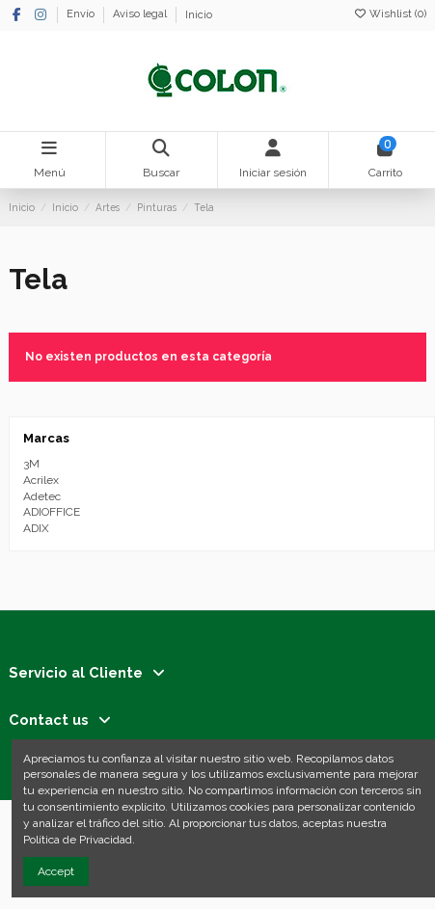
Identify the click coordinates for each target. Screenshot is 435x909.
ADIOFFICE (51, 512)
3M (31, 463)
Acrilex (41, 480)
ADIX (36, 528)
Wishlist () (389, 14)
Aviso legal (141, 15)
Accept (56, 871)
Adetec (42, 496)
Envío (82, 15)
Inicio (198, 15)
